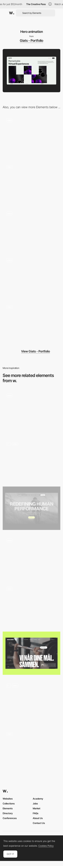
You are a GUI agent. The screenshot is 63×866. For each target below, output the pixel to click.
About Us (38, 818)
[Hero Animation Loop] (31, 556)
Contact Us (39, 823)
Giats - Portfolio (31, 40)
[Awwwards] (11, 13)
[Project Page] (31, 322)
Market (36, 808)
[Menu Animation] (31, 229)
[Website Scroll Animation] (31, 411)
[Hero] (31, 653)
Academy (38, 798)
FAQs (35, 813)
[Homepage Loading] (31, 459)
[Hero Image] (31, 508)
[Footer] (31, 183)
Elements (8, 808)
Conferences (10, 818)
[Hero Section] (31, 701)
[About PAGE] (31, 136)
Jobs (35, 803)
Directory (8, 813)
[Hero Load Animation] (31, 605)
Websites (8, 798)
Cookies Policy (46, 846)
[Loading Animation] (31, 276)
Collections (9, 803)
